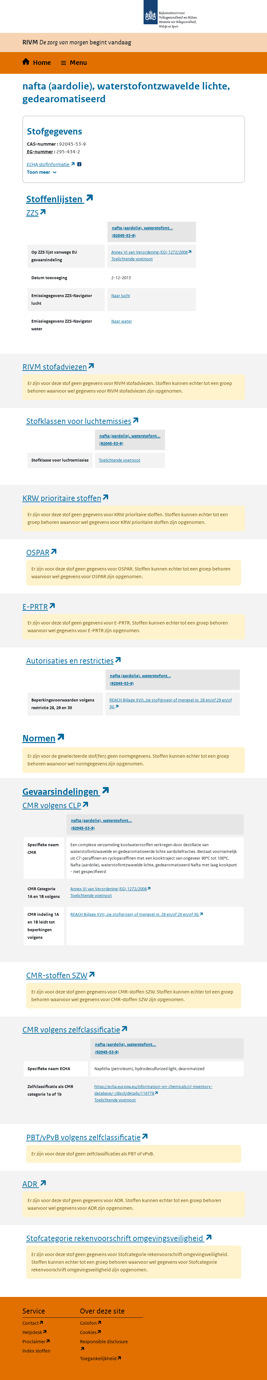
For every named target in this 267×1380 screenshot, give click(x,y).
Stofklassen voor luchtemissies (83, 420)
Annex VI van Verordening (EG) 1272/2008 (151, 252)
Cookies (105, 1332)
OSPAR (42, 552)
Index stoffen (36, 1351)
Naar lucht (120, 295)
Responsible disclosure (105, 1345)
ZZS (36, 212)
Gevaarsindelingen (66, 791)
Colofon (105, 1322)
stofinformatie (51, 164)
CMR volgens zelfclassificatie (75, 1029)
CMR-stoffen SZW (61, 975)
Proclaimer (47, 1341)
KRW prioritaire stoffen (66, 497)
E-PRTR (39, 606)
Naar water (121, 321)
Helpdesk (47, 1332)
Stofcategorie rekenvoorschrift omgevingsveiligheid (119, 1238)
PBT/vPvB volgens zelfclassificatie (87, 1137)
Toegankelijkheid (105, 1358)
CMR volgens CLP (56, 805)
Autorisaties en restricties (74, 660)
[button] (74, 63)
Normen (43, 738)
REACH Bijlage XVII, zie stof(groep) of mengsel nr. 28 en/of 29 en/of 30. (137, 914)
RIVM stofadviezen (58, 366)
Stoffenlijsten (60, 199)
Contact (47, 1322)
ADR (34, 1183)
